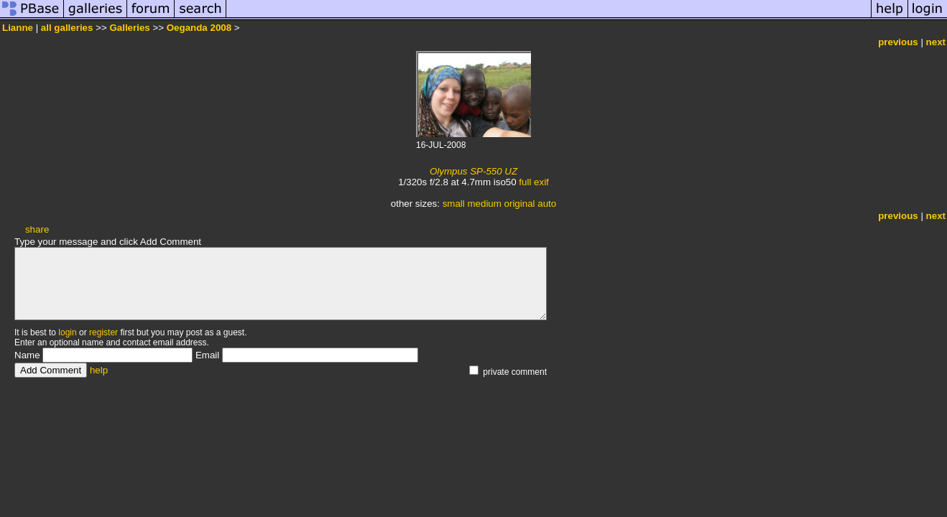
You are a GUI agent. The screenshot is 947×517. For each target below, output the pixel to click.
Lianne (17, 27)
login (67, 332)
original (519, 203)
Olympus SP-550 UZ (473, 171)
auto (546, 203)
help (99, 370)
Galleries (129, 27)
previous (898, 42)
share (37, 229)
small (454, 203)
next (936, 42)
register (103, 332)
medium (484, 203)
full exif (533, 182)
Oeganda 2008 (199, 27)
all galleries (67, 27)
